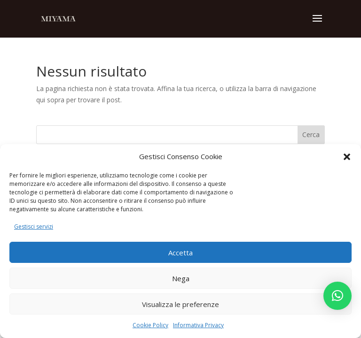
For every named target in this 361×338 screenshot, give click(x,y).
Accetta (180, 252)
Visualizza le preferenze (180, 304)
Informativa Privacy (198, 325)
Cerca (311, 134)
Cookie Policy (150, 325)
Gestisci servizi (33, 226)
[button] (347, 156)
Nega (180, 278)
